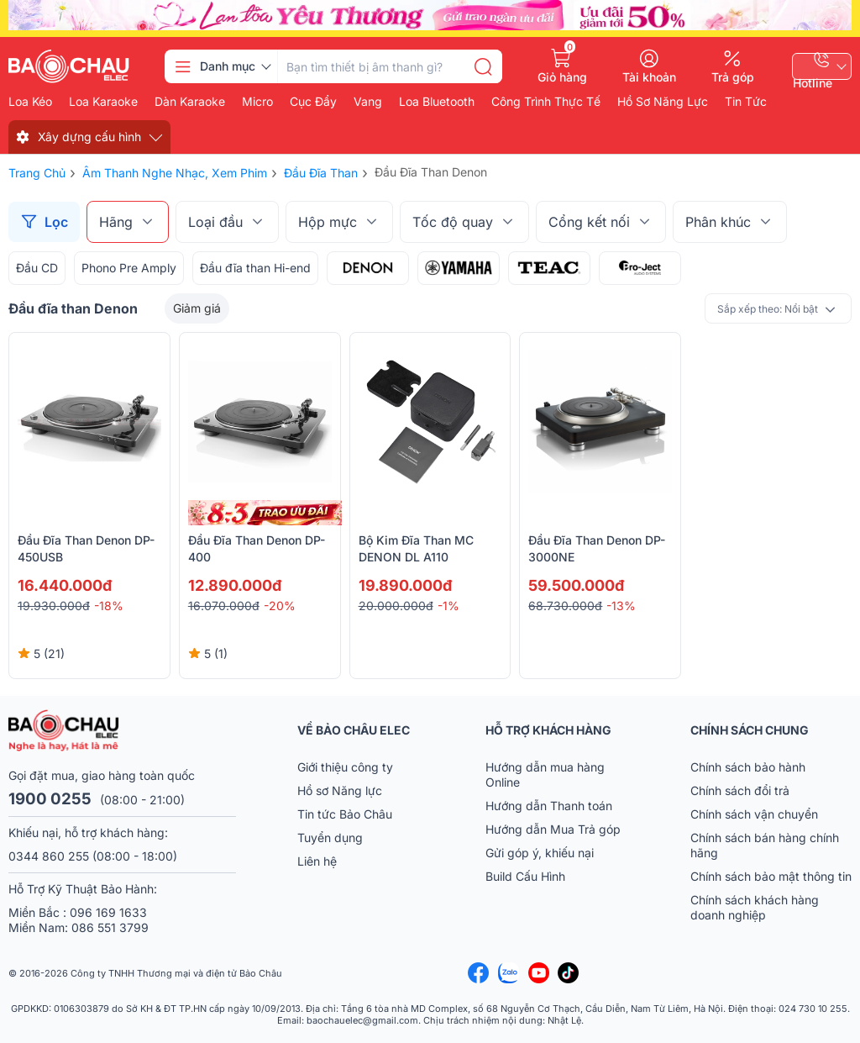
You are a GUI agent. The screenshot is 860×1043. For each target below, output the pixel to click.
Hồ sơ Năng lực (339, 790)
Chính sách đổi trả (739, 790)
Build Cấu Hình (525, 876)
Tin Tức (746, 102)
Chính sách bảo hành (747, 767)
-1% (448, 605)
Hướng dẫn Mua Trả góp (553, 829)
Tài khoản (649, 76)
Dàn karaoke (190, 102)
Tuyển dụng (330, 837)
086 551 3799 (110, 927)
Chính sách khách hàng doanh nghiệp (754, 907)
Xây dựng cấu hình (89, 136)
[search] (483, 66)
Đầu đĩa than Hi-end (255, 268)
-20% (280, 605)
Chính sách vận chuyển (754, 814)
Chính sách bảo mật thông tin (771, 876)
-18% (108, 605)
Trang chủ (37, 173)
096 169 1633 (108, 912)
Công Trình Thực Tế (545, 102)
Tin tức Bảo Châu (344, 814)
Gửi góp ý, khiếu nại (539, 852)
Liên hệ (317, 861)
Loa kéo (30, 102)
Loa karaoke (103, 102)
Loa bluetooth (437, 102)
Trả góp (732, 76)
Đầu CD (37, 268)
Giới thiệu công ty (345, 767)
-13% (621, 605)
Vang (368, 102)
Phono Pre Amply (128, 268)
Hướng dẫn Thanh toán (548, 805)
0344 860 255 (48, 856)
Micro (257, 102)
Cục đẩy (313, 102)
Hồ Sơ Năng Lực (662, 102)
